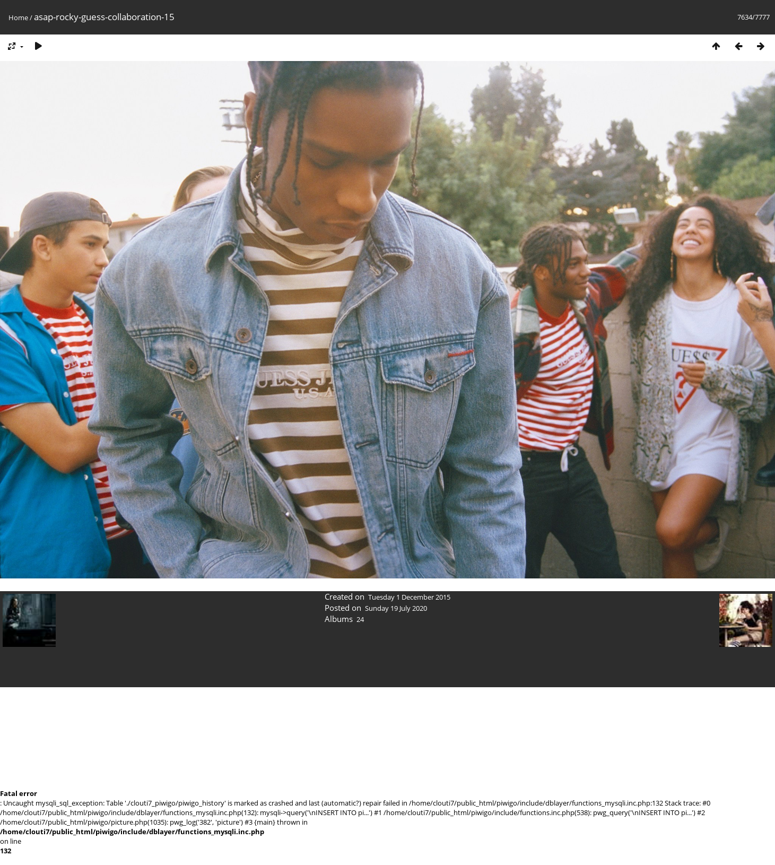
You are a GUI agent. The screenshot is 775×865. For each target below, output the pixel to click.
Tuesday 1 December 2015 (409, 597)
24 (360, 619)
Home (18, 17)
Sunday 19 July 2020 (396, 608)
